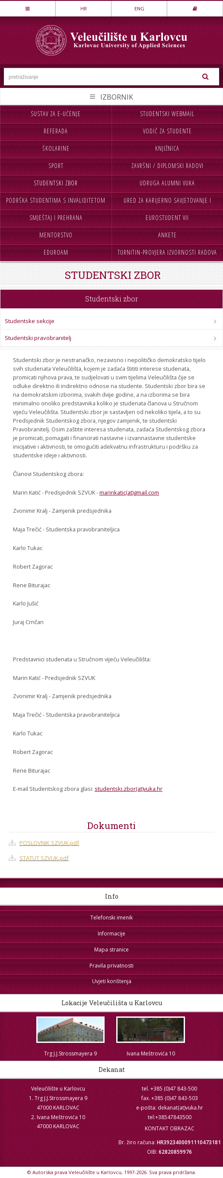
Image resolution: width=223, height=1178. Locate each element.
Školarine (56, 148)
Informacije (111, 933)
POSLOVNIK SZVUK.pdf (49, 843)
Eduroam (56, 252)
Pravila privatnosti (111, 965)
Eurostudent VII (167, 218)
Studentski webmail (167, 114)
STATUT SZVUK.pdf (44, 858)
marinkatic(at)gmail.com (129, 492)
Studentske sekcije (29, 321)
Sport (56, 166)
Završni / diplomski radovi (167, 166)
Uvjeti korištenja (111, 981)
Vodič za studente (167, 131)
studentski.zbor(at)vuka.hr (128, 789)
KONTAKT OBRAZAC (169, 1128)
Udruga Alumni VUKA (167, 183)
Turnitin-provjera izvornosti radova (167, 252)
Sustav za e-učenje (56, 114)
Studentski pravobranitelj (38, 338)
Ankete (167, 235)
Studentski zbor (56, 183)
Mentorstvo (56, 235)
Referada (56, 131)
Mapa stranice (111, 949)
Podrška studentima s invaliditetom (55, 200)
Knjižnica (167, 148)
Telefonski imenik (111, 917)
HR (83, 8)
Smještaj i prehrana (56, 218)
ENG (139, 8)
